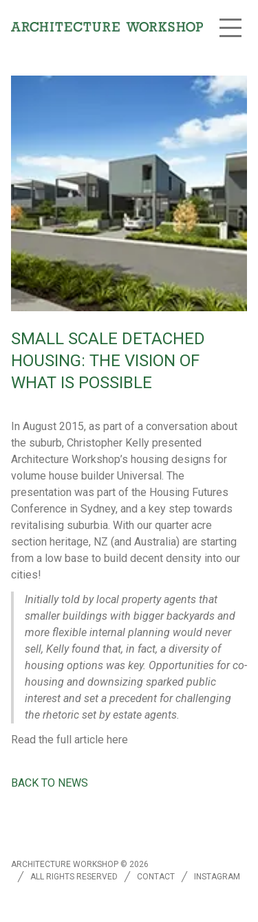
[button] (230, 27)
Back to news (49, 782)
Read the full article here (69, 739)
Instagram (217, 876)
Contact (156, 876)
